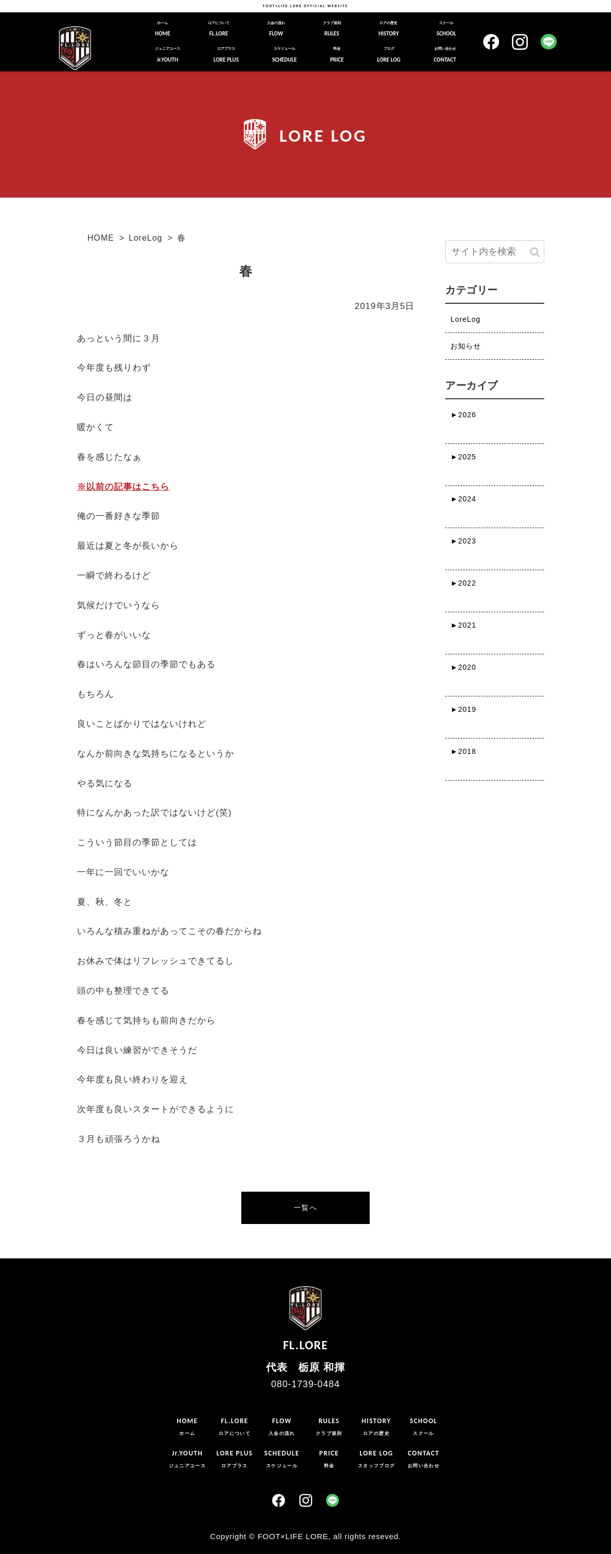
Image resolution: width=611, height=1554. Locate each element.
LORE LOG (388, 54)
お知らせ (465, 346)
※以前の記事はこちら (123, 487)
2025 (463, 457)
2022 (463, 583)
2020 (463, 667)
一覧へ (305, 1207)
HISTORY (388, 28)
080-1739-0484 (305, 1384)
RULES (332, 28)
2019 (463, 709)
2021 (463, 625)
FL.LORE (219, 28)
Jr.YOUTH (167, 54)
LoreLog (146, 238)
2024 (463, 499)
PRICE (337, 54)
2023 (463, 541)
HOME (162, 28)
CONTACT (445, 54)
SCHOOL (446, 28)
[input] (494, 251)
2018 (463, 751)
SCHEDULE (284, 54)
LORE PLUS (226, 54)
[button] (535, 252)
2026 (463, 415)
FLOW (276, 28)
